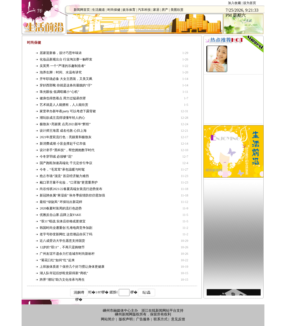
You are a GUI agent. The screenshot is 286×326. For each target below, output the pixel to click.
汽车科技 (144, 10)
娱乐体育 (128, 10)
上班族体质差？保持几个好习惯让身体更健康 (72, 267)
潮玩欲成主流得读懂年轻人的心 (62, 118)
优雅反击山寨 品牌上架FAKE (60, 215)
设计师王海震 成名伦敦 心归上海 (63, 131)
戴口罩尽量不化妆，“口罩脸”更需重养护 (69, 182)
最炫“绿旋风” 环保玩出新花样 (61, 202)
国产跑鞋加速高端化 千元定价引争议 (66, 163)
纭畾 (146, 292)
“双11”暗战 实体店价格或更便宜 (62, 221)
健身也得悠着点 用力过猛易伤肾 (63, 98)
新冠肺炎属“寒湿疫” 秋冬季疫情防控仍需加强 (72, 195)
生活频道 (98, 10)
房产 (165, 10)
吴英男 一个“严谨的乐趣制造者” (63, 66)
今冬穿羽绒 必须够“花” (56, 156)
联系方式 (161, 319)
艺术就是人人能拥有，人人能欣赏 (64, 105)
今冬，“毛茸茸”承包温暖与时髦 (62, 169)
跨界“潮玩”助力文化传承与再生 (62, 279)
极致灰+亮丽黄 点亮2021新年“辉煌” (65, 124)
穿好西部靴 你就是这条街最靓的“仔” (66, 85)
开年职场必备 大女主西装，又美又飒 (66, 79)
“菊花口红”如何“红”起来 (57, 260)
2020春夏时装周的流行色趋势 (61, 208)
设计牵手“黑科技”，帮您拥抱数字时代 (67, 150)
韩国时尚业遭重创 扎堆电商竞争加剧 (66, 228)
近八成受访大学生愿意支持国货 (62, 241)
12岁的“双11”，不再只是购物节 (62, 247)
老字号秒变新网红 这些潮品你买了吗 (66, 234)
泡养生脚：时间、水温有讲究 (61, 72)
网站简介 (108, 319)
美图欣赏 (177, 10)
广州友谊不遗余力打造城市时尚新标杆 (67, 254)
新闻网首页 (82, 10)
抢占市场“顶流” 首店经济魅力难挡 (64, 176)
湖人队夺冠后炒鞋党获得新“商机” (64, 273)
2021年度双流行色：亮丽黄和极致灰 (65, 137)
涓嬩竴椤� (79, 293)
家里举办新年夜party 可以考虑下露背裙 (68, 111)
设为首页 (249, 3)
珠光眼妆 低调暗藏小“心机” (59, 92)
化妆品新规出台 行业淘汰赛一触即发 (66, 59)
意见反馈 (178, 319)
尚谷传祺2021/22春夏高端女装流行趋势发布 (71, 189)
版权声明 (126, 319)
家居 (156, 10)
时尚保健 (113, 10)
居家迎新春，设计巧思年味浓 (61, 53)
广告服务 (143, 319)
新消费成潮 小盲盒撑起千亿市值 (63, 143)
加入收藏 (234, 3)
